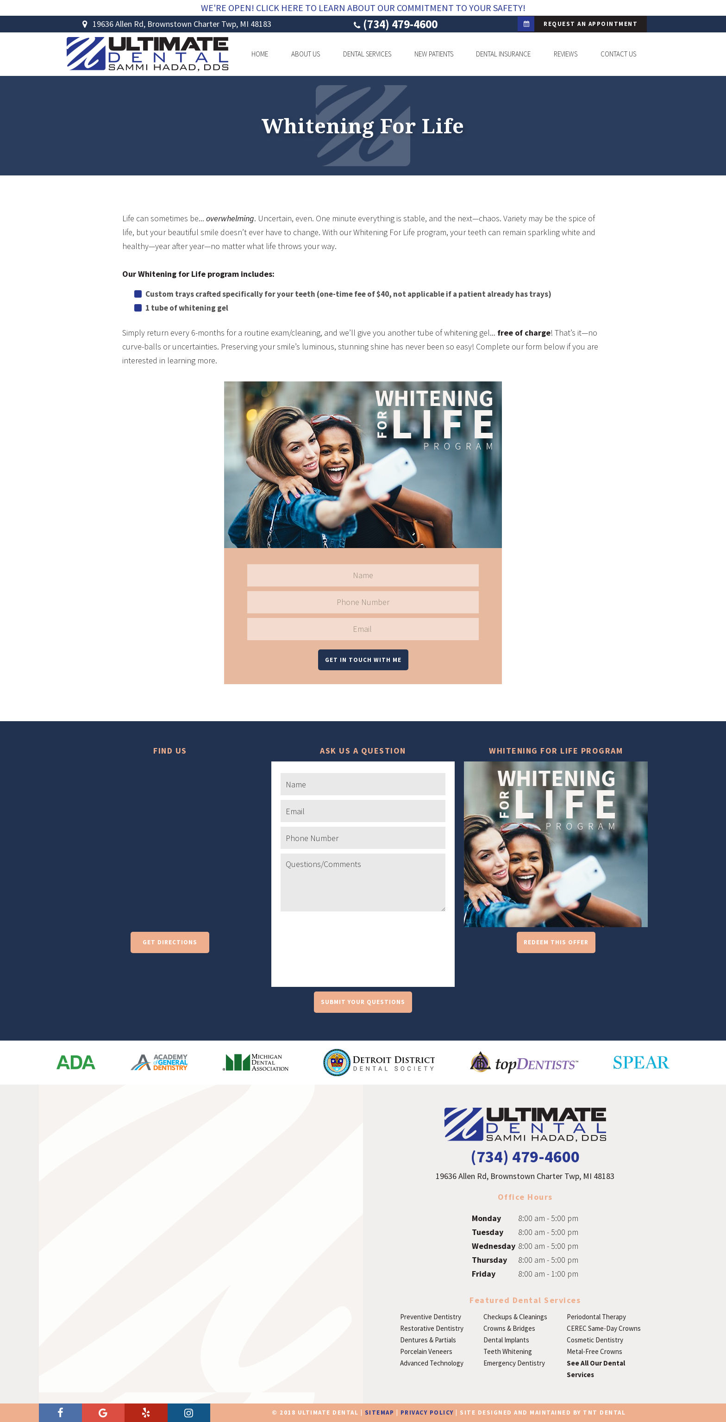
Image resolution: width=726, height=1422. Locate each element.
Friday (483, 1273)
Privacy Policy (427, 1412)
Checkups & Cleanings (515, 1316)
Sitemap (379, 1412)
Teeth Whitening (507, 1351)
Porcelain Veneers (426, 1351)
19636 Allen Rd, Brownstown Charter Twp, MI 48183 (175, 24)
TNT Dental (604, 1412)
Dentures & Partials (428, 1339)
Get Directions (170, 942)
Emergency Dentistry (514, 1363)
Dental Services (367, 54)
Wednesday (493, 1246)
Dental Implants (506, 1339)
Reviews (565, 54)
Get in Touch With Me (363, 660)
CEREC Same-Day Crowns (604, 1328)
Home (259, 54)
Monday (486, 1218)
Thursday (489, 1259)
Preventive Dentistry (430, 1316)
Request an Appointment (578, 23)
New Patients (433, 54)
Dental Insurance (503, 54)
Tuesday (487, 1232)
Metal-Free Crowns (594, 1351)
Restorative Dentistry (431, 1328)
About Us (305, 54)
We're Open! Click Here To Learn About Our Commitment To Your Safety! (363, 7)
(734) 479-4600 (394, 24)
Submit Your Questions (363, 1002)
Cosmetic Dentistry (595, 1339)
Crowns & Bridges (509, 1328)
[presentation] (351, 957)
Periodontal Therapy (596, 1316)
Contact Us (618, 54)
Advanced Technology (431, 1363)
